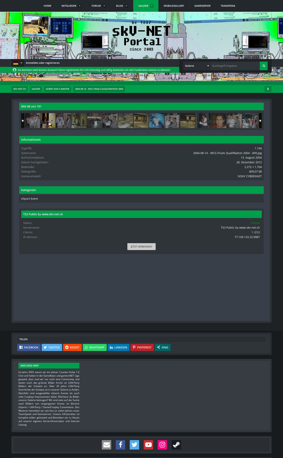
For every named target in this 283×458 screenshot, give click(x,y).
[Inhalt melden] (190, 269)
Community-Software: (141, 448)
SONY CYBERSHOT (253, 183)
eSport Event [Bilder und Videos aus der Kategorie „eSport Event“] (220, 205)
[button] (17, 63)
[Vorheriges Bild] (23, 190)
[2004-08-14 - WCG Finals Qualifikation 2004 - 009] (239, 120)
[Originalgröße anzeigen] (188, 109)
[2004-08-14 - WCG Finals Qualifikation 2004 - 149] (254, 120)
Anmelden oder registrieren (43, 63)
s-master (42, 115)
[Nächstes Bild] (189, 190)
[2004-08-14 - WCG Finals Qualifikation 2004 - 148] (223, 120)
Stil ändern (262, 440)
